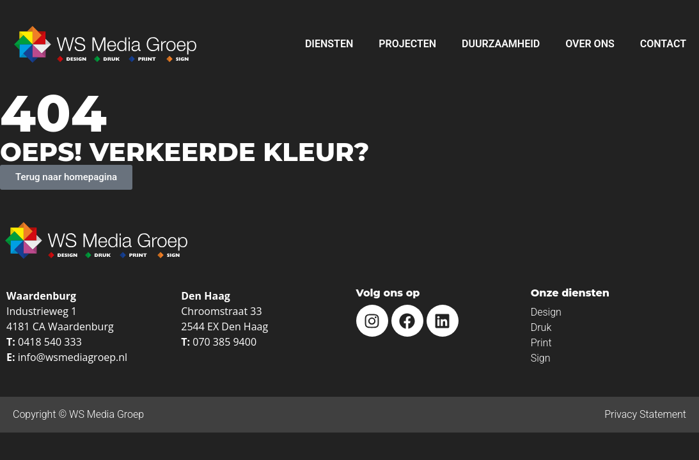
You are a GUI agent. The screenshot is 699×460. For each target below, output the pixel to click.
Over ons (590, 44)
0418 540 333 (50, 342)
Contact (663, 44)
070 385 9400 (224, 342)
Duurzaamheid (501, 44)
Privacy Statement (645, 414)
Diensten (329, 44)
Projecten (407, 44)
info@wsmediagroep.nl (72, 357)
